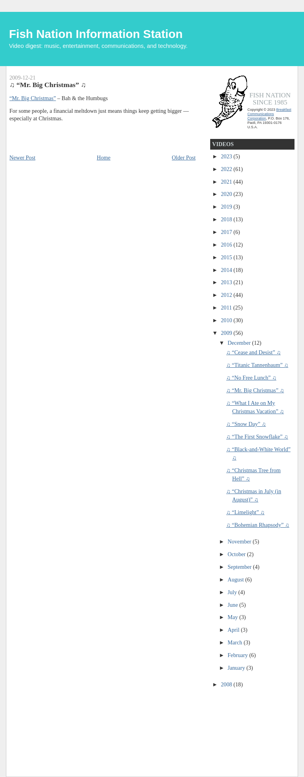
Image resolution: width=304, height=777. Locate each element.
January (237, 668)
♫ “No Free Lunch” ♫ (251, 377)
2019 (227, 206)
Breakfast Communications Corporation (269, 114)
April (234, 630)
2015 (227, 257)
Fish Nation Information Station (96, 33)
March (236, 642)
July (233, 592)
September (240, 567)
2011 (227, 307)
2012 (227, 295)
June (233, 605)
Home (103, 157)
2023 (227, 156)
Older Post (184, 157)
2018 (227, 219)
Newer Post (23, 157)
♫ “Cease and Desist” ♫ (253, 352)
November (240, 541)
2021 (227, 182)
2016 (227, 244)
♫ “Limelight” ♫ (245, 512)
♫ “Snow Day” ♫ (246, 424)
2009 (227, 333)
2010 (227, 320)
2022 (227, 169)
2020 (227, 194)
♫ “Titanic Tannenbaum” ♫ (257, 365)
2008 (227, 684)
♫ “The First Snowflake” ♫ (257, 436)
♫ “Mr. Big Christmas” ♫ (255, 390)
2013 (227, 282)
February (238, 655)
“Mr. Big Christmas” (33, 98)
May (233, 617)
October (237, 554)
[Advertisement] (247, 727)
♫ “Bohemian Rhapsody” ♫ (257, 525)
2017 (227, 232)
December (240, 343)
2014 (227, 270)
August (236, 579)
